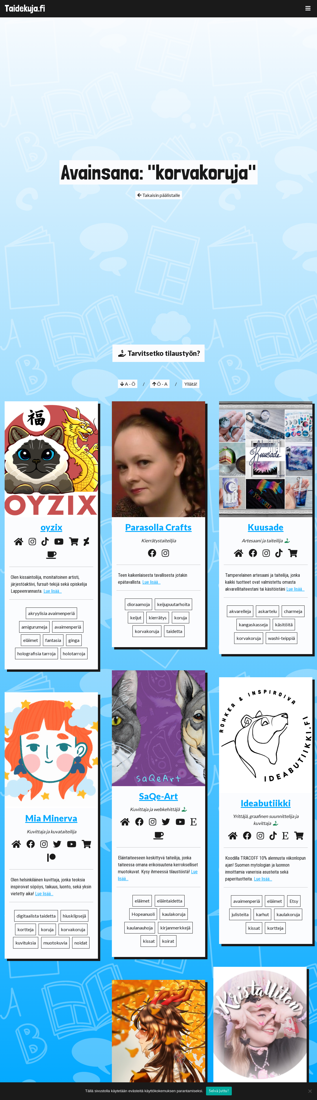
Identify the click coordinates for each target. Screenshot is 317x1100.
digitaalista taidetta (36, 906)
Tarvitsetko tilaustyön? (158, 353)
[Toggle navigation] (308, 8)
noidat (80, 933)
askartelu (267, 611)
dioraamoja (138, 604)
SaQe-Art (158, 796)
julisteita (240, 914)
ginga (73, 640)
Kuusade (265, 527)
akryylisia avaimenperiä (51, 613)
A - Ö (127, 384)
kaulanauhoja (140, 927)
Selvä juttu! (219, 1090)
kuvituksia (25, 933)
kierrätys (158, 617)
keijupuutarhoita (173, 604)
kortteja (275, 928)
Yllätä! (190, 384)
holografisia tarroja (36, 653)
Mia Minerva (51, 809)
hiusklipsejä (74, 906)
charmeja (293, 611)
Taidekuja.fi (25, 8)
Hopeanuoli (143, 914)
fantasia (53, 640)
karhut (262, 914)
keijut (135, 617)
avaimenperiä (67, 626)
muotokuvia (55, 933)
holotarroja (74, 653)
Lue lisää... (52, 591)
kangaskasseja (253, 624)
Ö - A (159, 384)
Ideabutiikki (266, 803)
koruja (180, 617)
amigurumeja (34, 626)
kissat (149, 941)
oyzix (51, 527)
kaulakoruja (173, 914)
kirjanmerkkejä (175, 927)
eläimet (30, 640)
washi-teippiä (281, 638)
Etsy (293, 901)
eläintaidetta (169, 900)
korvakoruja (147, 631)
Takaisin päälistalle (158, 195)
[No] (310, 1091)
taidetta (174, 631)
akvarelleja (240, 611)
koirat (168, 941)
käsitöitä (284, 624)
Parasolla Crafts (158, 527)
